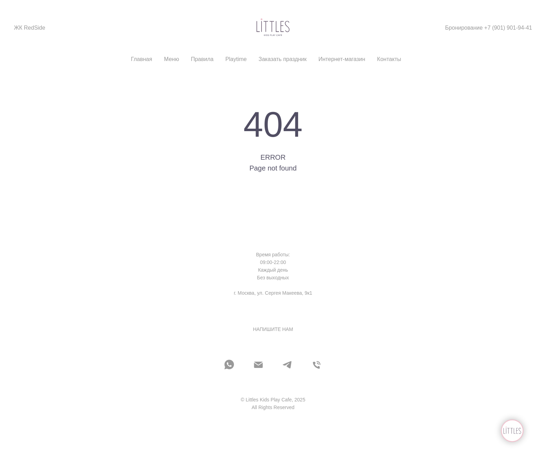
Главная (141, 59)
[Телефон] (317, 365)
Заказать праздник (283, 59)
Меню (171, 59)
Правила (202, 59)
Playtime (236, 59)
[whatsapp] (229, 365)
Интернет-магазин (342, 59)
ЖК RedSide (29, 28)
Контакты (389, 59)
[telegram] (287, 365)
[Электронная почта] (258, 365)
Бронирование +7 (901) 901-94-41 (488, 28)
